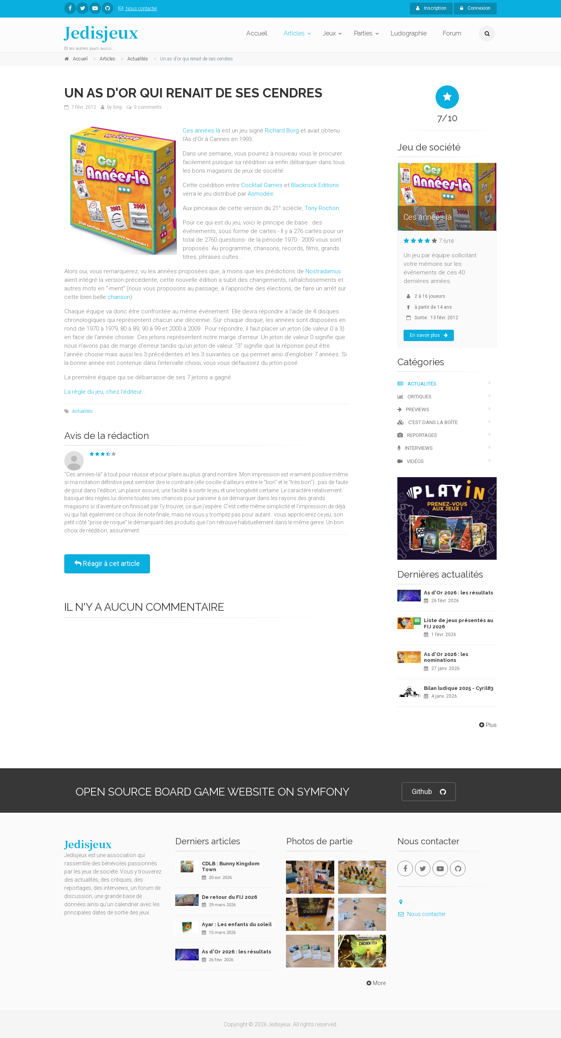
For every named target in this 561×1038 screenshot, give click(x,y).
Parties (363, 33)
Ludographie (409, 33)
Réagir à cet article (107, 563)
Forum (452, 33)
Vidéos (410, 461)
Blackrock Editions (315, 185)
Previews (413, 409)
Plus (487, 725)
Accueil (256, 33)
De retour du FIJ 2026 (229, 897)
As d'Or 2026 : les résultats (458, 593)
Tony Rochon (322, 208)
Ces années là (201, 130)
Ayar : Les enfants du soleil (237, 924)
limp (117, 107)
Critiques (414, 397)
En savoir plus (429, 335)
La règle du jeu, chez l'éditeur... (105, 391)
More (375, 983)
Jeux (329, 33)
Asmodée (260, 193)
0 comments (148, 107)
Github (429, 792)
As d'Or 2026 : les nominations (446, 657)
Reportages (417, 435)
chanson (119, 297)
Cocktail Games (261, 185)
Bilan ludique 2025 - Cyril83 (458, 688)
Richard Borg (282, 130)
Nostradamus (323, 271)
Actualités (82, 411)
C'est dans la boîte (427, 422)
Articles (294, 33)
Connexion (475, 8)
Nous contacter (136, 8)
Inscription (431, 8)
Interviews (415, 448)
